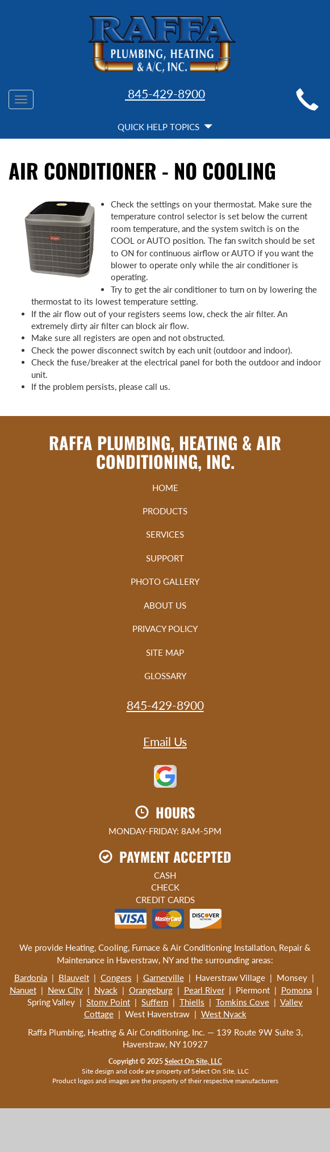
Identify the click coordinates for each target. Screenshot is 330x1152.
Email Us (165, 741)
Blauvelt (74, 977)
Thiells (191, 1002)
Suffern (154, 1002)
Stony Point (108, 1002)
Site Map (165, 652)
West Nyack (224, 1014)
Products (165, 511)
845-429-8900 (165, 93)
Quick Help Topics (165, 127)
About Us (165, 605)
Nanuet (23, 990)
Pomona (296, 990)
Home (165, 488)
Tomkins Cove (242, 1002)
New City (65, 990)
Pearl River (204, 990)
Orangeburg (151, 990)
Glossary (165, 676)
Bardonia (30, 977)
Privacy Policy (165, 628)
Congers (116, 977)
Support (165, 558)
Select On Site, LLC (193, 1061)
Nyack (106, 990)
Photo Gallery (165, 581)
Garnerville (163, 977)
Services (165, 534)
